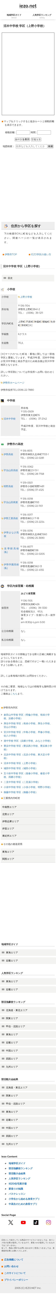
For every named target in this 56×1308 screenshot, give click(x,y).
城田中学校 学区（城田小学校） (21, 768)
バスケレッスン (17, 1193)
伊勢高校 (7, 454)
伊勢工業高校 (9, 518)
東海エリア (8, 851)
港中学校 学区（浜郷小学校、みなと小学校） (28, 740)
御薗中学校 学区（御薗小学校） (21, 792)
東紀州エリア (9, 835)
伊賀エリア (8, 828)
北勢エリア (8, 814)
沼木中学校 (8, 418)
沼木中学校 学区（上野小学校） (21, 763)
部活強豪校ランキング (21, 1168)
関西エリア (8, 858)
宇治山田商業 (9, 502)
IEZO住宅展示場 (18, 1183)
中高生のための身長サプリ (23, 1204)
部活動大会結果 (17, 1173)
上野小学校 (25, 296)
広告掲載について (13, 1259)
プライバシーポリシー (16, 1279)
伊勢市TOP (11, 254)
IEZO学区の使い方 (41, 254)
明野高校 (7, 486)
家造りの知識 (16, 1188)
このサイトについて (15, 1273)
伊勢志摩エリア (10, 821)
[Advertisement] (28, 186)
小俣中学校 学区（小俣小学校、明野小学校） (28, 787)
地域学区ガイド (17, 1163)
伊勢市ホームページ (12, 382)
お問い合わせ (11, 1266)
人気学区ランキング (19, 1178)
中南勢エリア (9, 807)
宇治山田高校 (9, 470)
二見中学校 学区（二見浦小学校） (22, 782)
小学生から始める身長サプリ (24, 1199)
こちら (13, 693)
